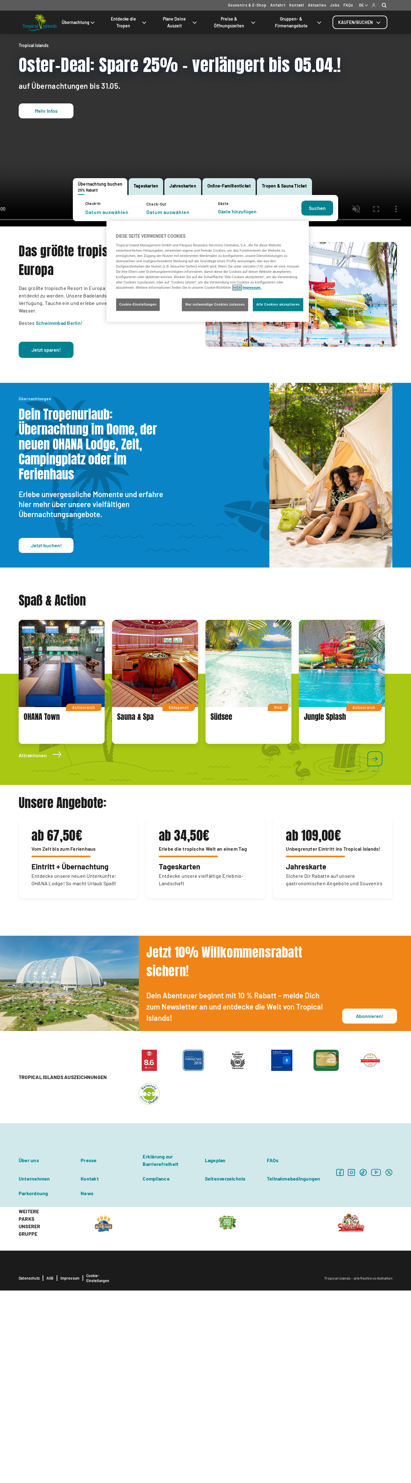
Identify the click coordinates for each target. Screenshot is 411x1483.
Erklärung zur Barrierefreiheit (160, 1352)
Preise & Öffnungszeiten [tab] (235, 22)
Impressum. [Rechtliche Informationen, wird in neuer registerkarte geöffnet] (252, 288)
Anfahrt (278, 5)
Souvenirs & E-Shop (247, 5)
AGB (50, 1470)
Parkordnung (33, 1386)
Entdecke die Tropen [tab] (129, 22)
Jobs (335, 5)
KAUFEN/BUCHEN (360, 22)
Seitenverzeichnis (225, 1371)
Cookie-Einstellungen (97, 1470)
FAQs (348, 5)
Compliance (156, 1371)
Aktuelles (317, 5)
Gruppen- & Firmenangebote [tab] (299, 22)
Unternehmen (34, 1371)
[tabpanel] (205, 208)
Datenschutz (29, 1470)
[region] (207, 271)
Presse (89, 1353)
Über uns (29, 1353)
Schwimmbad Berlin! (59, 515)
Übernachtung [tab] (79, 22)
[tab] (360, 22)
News (87, 1386)
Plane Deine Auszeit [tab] (180, 22)
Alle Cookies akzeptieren (278, 304)
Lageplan (215, 1353)
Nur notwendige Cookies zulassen (215, 304)
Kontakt (296, 5)
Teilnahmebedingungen (293, 1371)
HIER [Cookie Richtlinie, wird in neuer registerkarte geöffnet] (237, 288)
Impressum (70, 1470)
